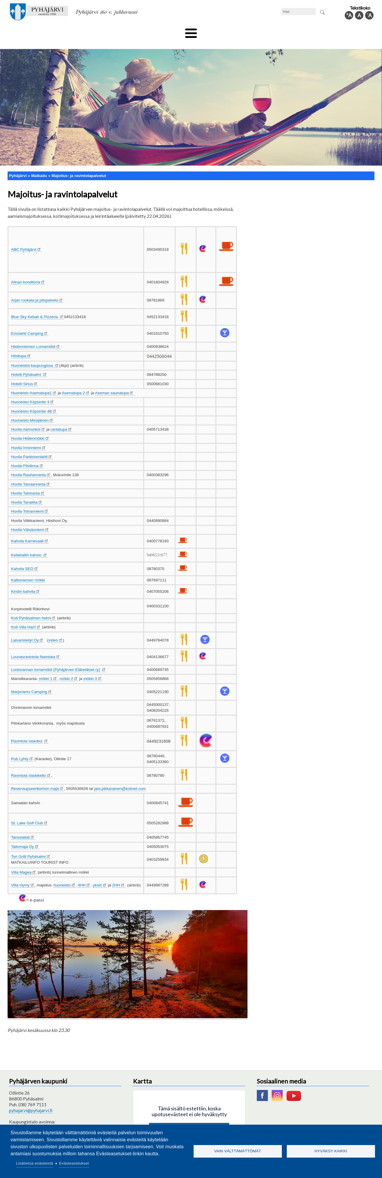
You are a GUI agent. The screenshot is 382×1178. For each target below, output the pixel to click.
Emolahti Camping (29, 324)
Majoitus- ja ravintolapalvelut (79, 166)
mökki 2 (69, 669)
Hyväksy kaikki (330, 1151)
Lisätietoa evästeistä (34, 1163)
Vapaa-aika (158, 31)
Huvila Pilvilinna (27, 456)
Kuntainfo (319, 31)
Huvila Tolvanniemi (30, 501)
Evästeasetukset (74, 1163)
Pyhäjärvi (18, 166)
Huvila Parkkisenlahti (32, 447)
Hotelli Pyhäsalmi (29, 365)
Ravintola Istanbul (29, 731)
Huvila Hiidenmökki (30, 429)
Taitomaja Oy (25, 837)
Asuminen (62, 31)
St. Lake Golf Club (29, 813)
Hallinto (290, 31)
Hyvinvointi (191, 31)
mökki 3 (92, 669)
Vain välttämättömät (237, 1151)
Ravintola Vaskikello (31, 766)
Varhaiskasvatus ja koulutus (109, 31)
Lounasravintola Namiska (35, 647)
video (55, 630)
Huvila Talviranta (28, 483)
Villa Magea (23, 862)
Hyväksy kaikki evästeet (189, 1120)
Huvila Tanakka (27, 492)
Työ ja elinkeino (256, 31)
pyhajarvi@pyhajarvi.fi (30, 1100)
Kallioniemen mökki (28, 570)
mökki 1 (48, 669)
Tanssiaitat (23, 827)
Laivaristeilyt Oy (27, 630)
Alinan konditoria (28, 272)
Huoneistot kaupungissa (35, 356)
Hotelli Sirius (24, 374)
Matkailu (222, 31)
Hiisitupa (21, 346)
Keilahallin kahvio (29, 545)
